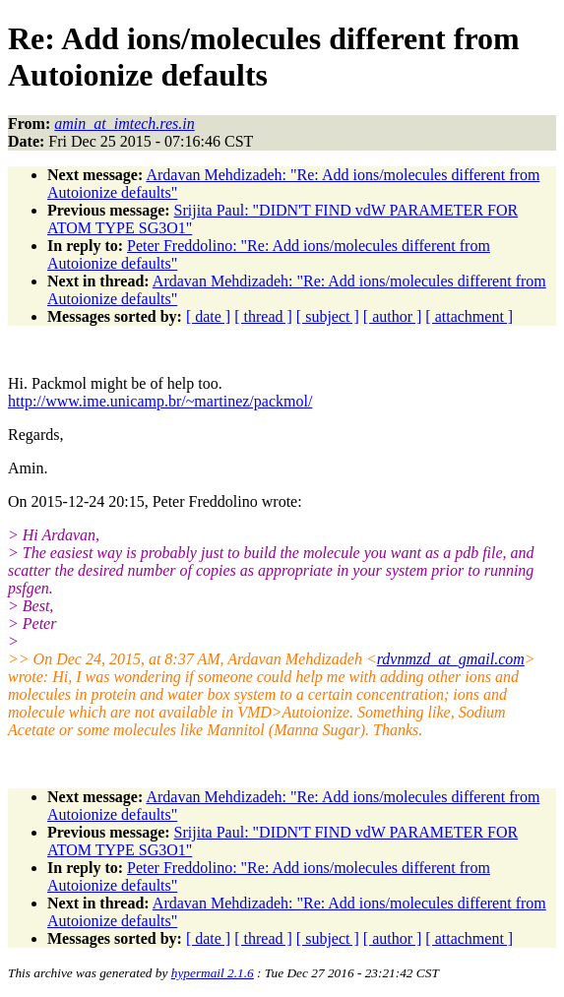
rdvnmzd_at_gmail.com (451, 659)
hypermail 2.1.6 (212, 973)
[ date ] (208, 316)
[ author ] (392, 316)
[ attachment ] (469, 316)
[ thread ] (263, 316)
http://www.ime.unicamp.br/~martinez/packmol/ (160, 401)
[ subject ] (327, 316)
